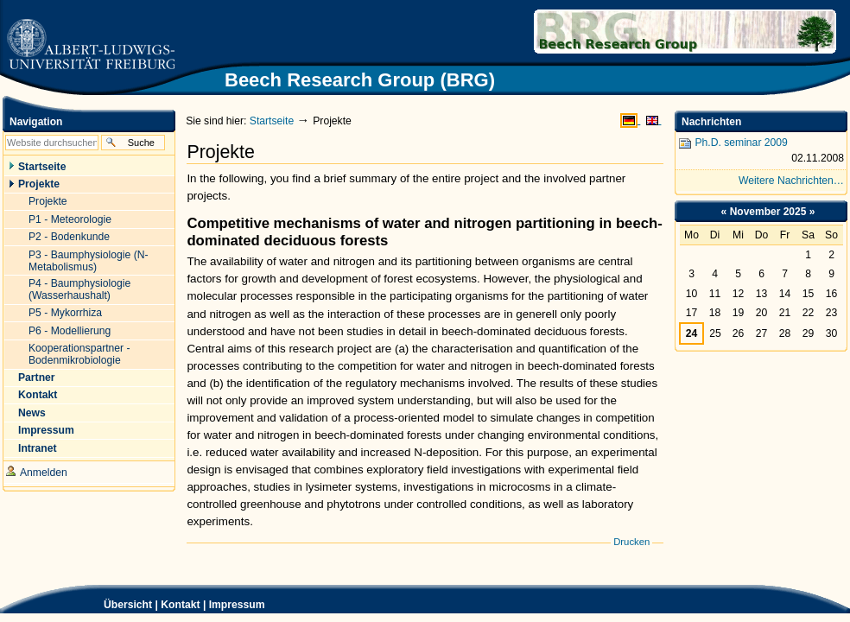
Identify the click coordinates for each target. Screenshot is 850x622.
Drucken (631, 541)
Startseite (272, 121)
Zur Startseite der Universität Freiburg (90, 45)
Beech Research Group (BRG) (626, 31)
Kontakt (180, 605)
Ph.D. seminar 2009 (761, 151)
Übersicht (128, 605)
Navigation (36, 122)
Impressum (237, 605)
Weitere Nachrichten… (791, 181)
